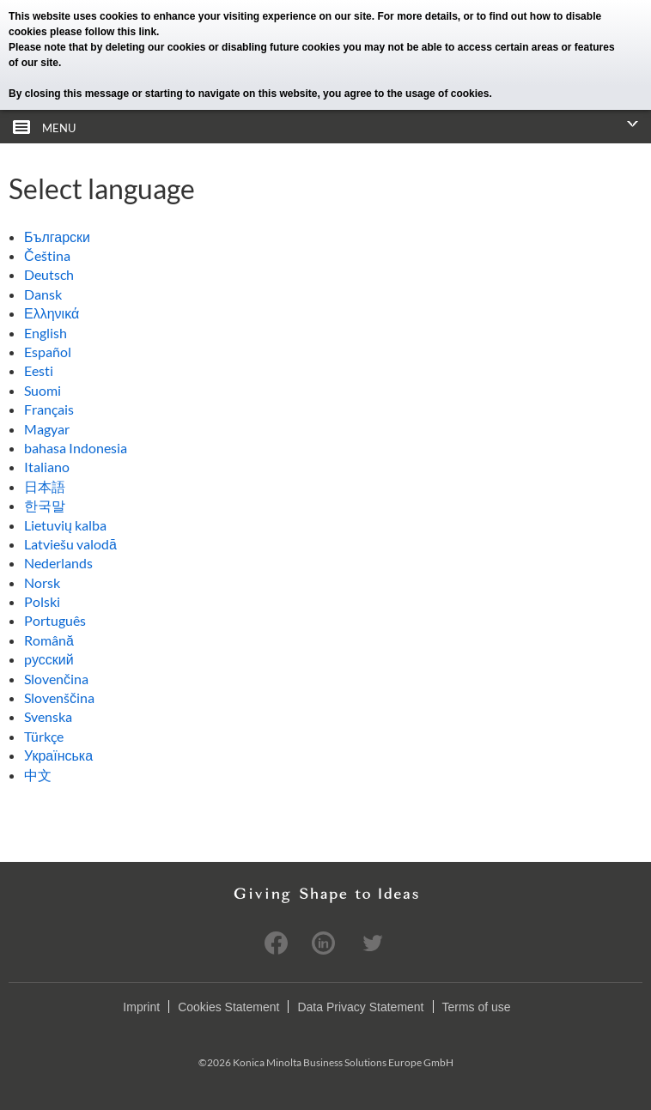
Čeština (47, 255)
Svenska (48, 716)
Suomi (42, 390)
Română (49, 640)
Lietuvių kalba (65, 525)
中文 (38, 775)
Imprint (141, 1007)
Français (49, 409)
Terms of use (476, 1007)
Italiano (47, 466)
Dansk (43, 294)
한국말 (44, 505)
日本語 (44, 486)
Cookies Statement (228, 1007)
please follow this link (103, 32)
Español (47, 351)
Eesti (38, 370)
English (45, 333)
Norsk (42, 582)
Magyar (47, 429)
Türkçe (44, 736)
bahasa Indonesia (75, 448)
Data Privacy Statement (360, 1007)
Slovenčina (56, 678)
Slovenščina (59, 697)
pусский (49, 659)
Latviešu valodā (70, 544)
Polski (42, 601)
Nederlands (58, 563)
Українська (58, 755)
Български (57, 236)
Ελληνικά (51, 313)
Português (55, 620)
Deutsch (49, 274)
